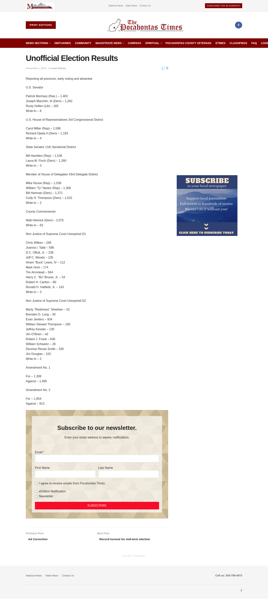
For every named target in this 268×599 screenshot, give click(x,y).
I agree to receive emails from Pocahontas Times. (72, 483)
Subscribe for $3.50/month (223, 6)
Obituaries (62, 43)
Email (39, 452)
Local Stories (58, 68)
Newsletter (46, 496)
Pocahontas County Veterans (188, 43)
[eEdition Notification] (36, 491)
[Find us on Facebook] (238, 25)
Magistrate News (108, 43)
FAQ (254, 43)
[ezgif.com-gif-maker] (207, 205)
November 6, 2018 (36, 68)
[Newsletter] (36, 496)
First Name (42, 467)
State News (131, 5)
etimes (220, 43)
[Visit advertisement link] (40, 6)
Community (83, 43)
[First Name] (65, 474)
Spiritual (152, 43)
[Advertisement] (209, 111)
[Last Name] (128, 474)
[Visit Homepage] (145, 25)
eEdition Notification (52, 491)
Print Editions (41, 25)
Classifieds (238, 43)
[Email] (97, 458)
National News (116, 5)
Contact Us (145, 5)
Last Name (105, 467)
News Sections (37, 43)
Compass (134, 43)
